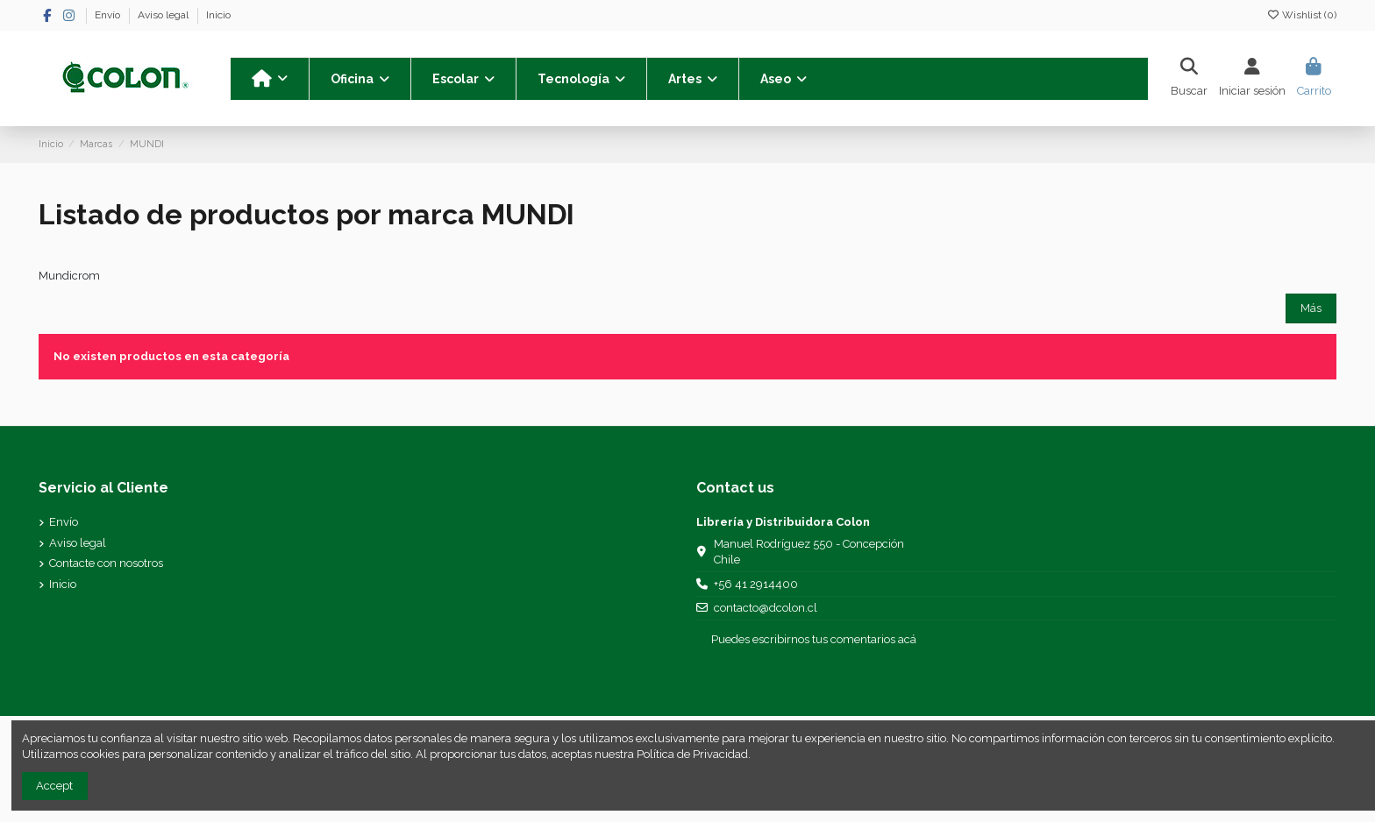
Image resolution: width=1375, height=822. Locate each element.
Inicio (218, 15)
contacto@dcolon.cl (765, 607)
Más (1311, 308)
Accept (54, 785)
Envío (109, 15)
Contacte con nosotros (106, 563)
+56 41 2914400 (756, 584)
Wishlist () (1301, 15)
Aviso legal (164, 15)
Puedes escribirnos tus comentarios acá (813, 639)
